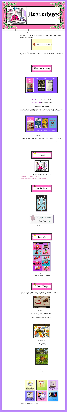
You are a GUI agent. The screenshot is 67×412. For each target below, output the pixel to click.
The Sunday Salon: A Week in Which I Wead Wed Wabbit (31, 176)
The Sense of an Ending (36, 102)
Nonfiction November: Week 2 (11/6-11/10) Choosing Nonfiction (33, 178)
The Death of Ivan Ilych (36, 99)
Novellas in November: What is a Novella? (28, 180)
